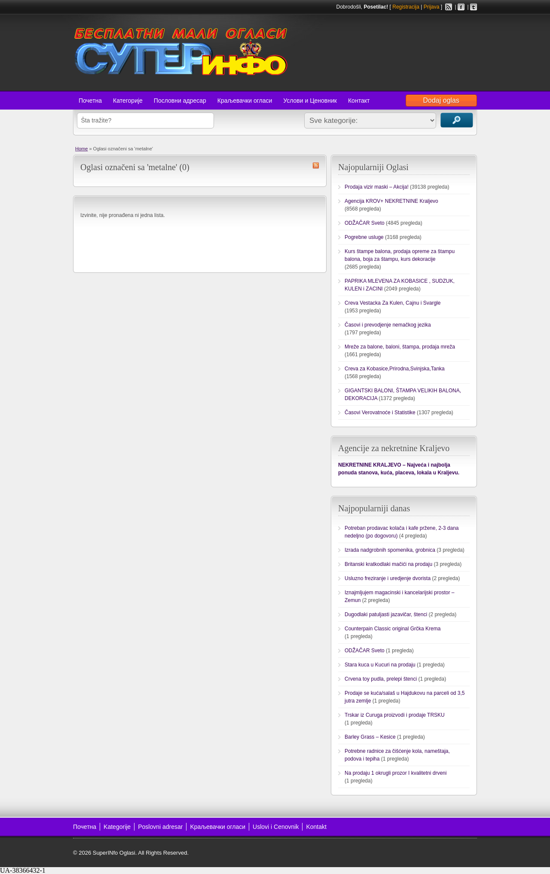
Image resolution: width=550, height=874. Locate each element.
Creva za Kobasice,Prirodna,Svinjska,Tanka (395, 369)
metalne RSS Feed (315, 165)
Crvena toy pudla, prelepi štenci (381, 679)
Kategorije (117, 826)
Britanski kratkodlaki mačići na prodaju (388, 564)
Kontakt (316, 826)
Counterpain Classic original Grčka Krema (392, 629)
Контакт (359, 100)
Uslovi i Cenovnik (276, 826)
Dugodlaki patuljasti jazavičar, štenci (386, 614)
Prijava (432, 7)
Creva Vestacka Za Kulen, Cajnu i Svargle (392, 303)
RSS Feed (448, 6)
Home (81, 148)
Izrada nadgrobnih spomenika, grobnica (390, 550)
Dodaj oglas (441, 100)
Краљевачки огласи (244, 100)
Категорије (128, 100)
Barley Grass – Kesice (370, 737)
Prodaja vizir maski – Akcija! (377, 187)
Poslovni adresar (160, 826)
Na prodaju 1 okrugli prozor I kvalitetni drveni (395, 773)
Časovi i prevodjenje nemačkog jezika (388, 325)
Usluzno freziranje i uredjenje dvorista (388, 578)
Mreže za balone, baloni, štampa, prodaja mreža (400, 347)
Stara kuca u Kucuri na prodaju (380, 665)
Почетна (90, 100)
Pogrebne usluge (364, 237)
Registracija (405, 7)
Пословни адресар (180, 100)
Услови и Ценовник (310, 100)
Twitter (473, 6)
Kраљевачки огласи (217, 826)
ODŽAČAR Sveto (365, 223)
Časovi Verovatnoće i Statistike (380, 412)
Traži (456, 120)
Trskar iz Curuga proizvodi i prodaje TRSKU (395, 715)
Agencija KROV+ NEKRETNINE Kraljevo (391, 201)
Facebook (461, 6)
